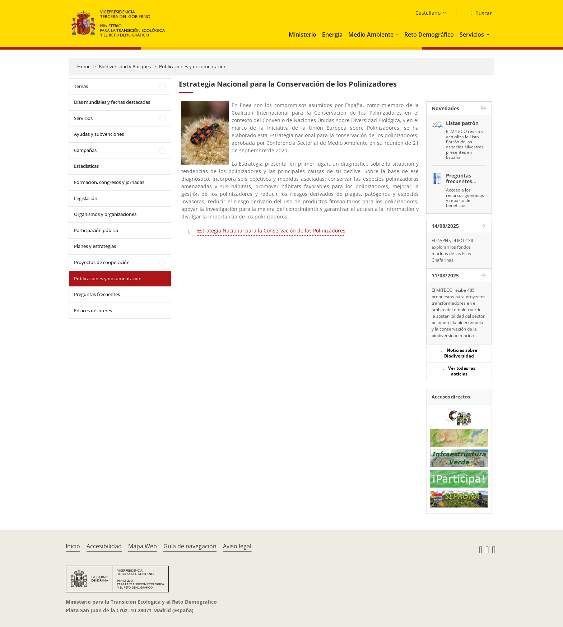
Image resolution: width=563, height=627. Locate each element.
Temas (81, 86)
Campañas (85, 150)
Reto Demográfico (429, 34)
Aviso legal (237, 546)
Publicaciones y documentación (193, 66)
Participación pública (96, 230)
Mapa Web (142, 546)
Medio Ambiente (371, 34)
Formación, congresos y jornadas (109, 182)
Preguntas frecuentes (97, 294)
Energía (332, 34)
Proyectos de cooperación (102, 262)
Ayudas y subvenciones (99, 134)
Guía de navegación (190, 546)
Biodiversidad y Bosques (125, 66)
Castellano (428, 12)
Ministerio (302, 34)
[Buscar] (478, 13)
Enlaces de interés (93, 310)
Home (83, 66)
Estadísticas (86, 166)
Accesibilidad (104, 546)
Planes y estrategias (95, 246)
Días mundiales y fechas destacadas (112, 102)
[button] (398, 34)
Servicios (472, 34)
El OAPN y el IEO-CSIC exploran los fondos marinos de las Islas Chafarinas (453, 250)
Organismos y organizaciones (105, 214)
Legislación (85, 198)
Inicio (73, 546)
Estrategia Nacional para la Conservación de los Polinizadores (271, 230)
